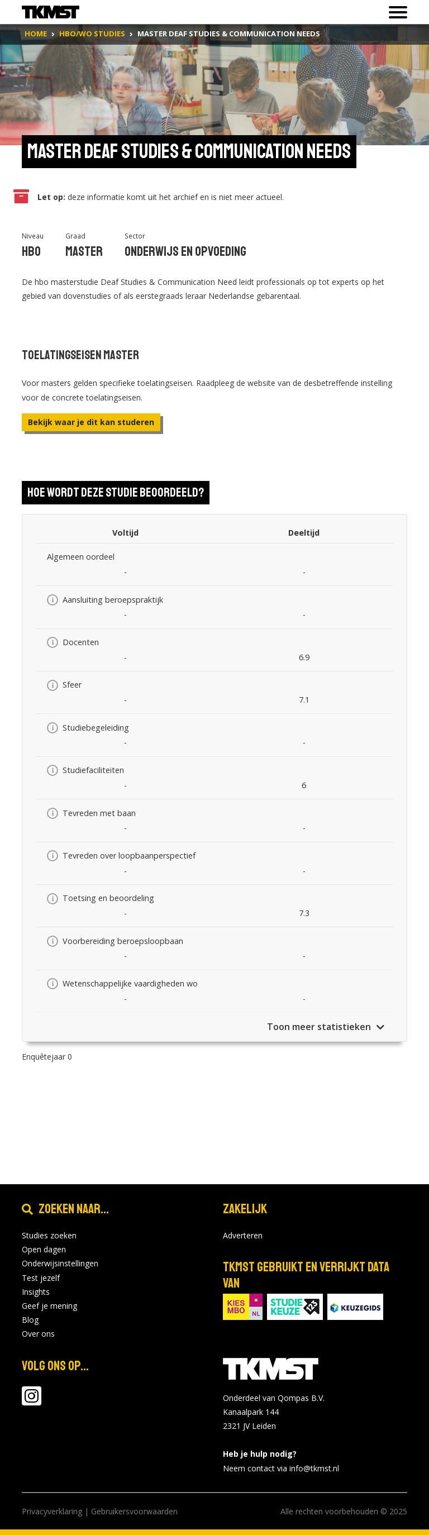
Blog (30, 1319)
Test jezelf (41, 1277)
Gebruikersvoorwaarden (134, 1511)
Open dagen (44, 1249)
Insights (36, 1291)
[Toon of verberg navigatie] (394, 12)
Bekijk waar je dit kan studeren (91, 422)
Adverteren (243, 1235)
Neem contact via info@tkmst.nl (281, 1468)
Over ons (38, 1333)
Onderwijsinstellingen (60, 1263)
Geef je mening (49, 1305)
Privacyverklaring (52, 1511)
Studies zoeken (49, 1235)
